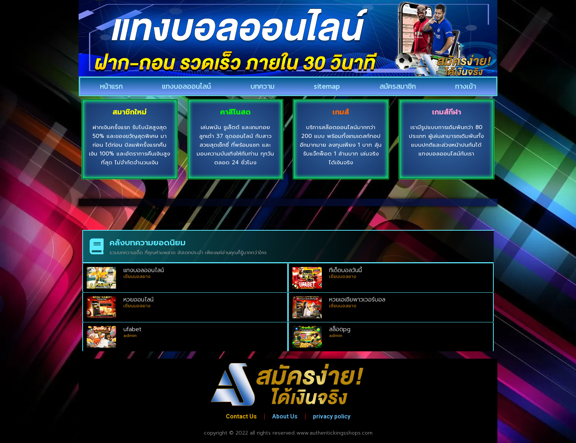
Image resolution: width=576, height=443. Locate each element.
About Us (285, 416)
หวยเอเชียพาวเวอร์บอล (357, 299)
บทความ (262, 86)
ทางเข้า (465, 86)
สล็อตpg (339, 329)
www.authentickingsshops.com (334, 433)
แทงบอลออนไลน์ (186, 86)
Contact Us (241, 416)
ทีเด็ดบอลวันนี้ (345, 270)
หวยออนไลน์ (138, 299)
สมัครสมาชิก (397, 86)
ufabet (132, 329)
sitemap (327, 86)
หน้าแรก (111, 86)
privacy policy (331, 416)
